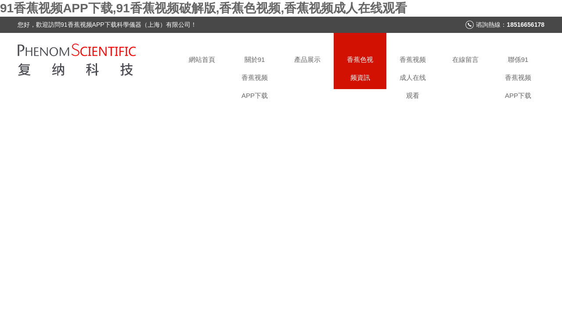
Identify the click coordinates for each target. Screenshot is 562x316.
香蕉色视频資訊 (360, 68)
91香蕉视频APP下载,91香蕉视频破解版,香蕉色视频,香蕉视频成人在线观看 (203, 8)
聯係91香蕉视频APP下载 (518, 72)
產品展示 (307, 59)
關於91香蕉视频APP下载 (254, 72)
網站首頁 (202, 59)
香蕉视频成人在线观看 (413, 72)
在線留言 (465, 59)
